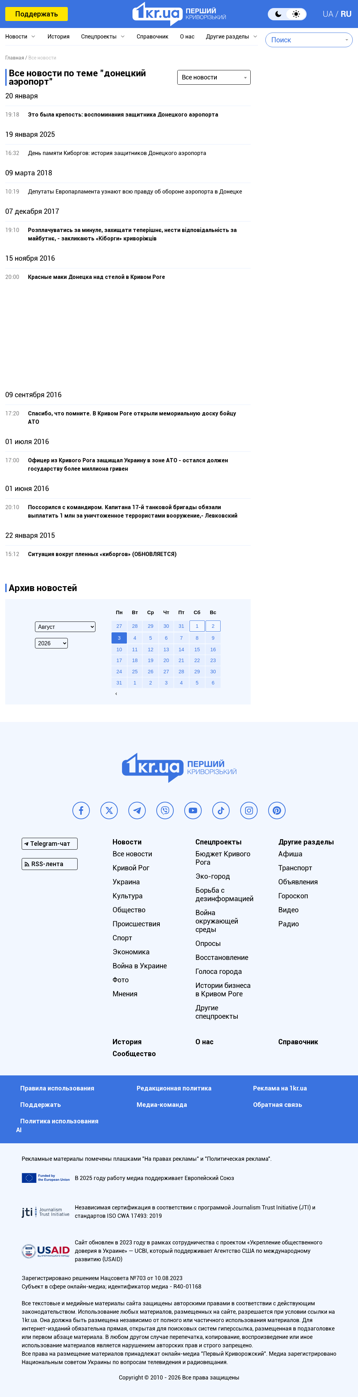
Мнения (125, 994)
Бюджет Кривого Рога (222, 858)
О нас (187, 36)
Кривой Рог (131, 868)
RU (346, 14)
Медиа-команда (162, 1104)
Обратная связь (277, 1104)
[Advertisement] (128, 336)
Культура (128, 896)
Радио (288, 924)
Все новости (132, 854)
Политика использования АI (57, 1125)
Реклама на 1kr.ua (280, 1088)
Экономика (131, 952)
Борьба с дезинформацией (224, 894)
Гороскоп (293, 896)
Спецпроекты (99, 36)
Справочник (153, 36)
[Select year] (51, 643)
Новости (16, 36)
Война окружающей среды (216, 921)
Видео (288, 910)
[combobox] (304, 40)
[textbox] (304, 40)
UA (328, 14)
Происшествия (136, 924)
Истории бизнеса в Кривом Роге (223, 989)
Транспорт (295, 868)
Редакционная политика (174, 1088)
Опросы (208, 943)
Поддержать (36, 14)
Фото (121, 980)
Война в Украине (140, 966)
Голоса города (218, 971)
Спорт (122, 938)
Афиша (290, 854)
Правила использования (57, 1088)
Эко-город (212, 876)
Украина (126, 882)
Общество (129, 910)
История (59, 36)
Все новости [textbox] (199, 77)
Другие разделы (227, 36)
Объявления (298, 882)
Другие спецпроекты (216, 1012)
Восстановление (221, 957)
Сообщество (134, 1053)
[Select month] (65, 627)
